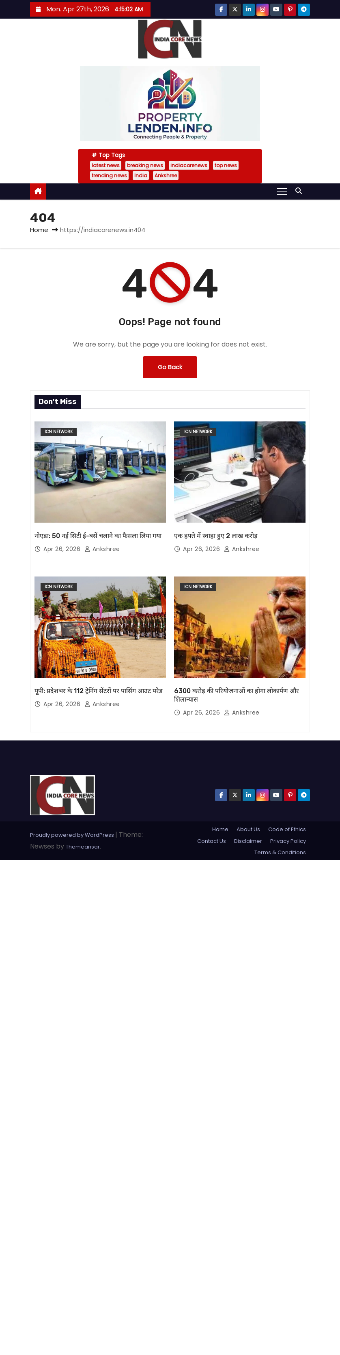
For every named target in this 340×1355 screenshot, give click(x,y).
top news (226, 165)
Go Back (170, 367)
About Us (248, 829)
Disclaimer (248, 841)
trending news (109, 175)
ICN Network (59, 432)
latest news (106, 165)
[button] (300, 191)
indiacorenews (188, 165)
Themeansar (83, 847)
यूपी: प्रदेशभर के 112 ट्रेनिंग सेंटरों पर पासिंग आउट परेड (98, 691)
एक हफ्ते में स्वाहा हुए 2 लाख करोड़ (216, 536)
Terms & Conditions (280, 852)
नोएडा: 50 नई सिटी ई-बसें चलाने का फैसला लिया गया (97, 536)
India (140, 175)
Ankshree (166, 175)
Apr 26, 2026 (62, 549)
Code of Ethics (287, 829)
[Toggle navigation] (282, 191)
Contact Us (211, 841)
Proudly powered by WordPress (72, 835)
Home (39, 229)
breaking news (145, 165)
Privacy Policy (288, 841)
